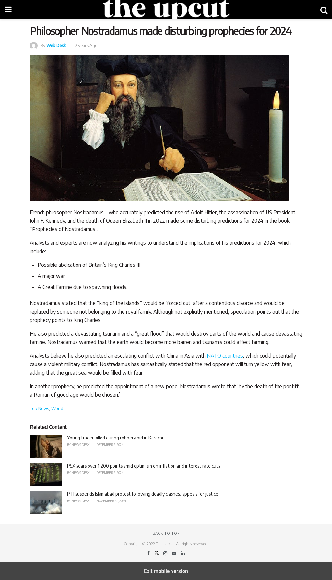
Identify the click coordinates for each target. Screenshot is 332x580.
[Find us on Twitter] (157, 553)
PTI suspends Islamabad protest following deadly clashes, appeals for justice (142, 494)
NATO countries (225, 355)
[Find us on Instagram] (165, 553)
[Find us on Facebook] (149, 553)
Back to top (166, 533)
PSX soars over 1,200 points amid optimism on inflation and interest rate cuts (143, 466)
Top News (39, 408)
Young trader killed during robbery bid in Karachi (115, 437)
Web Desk (56, 45)
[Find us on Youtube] (174, 553)
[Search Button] (324, 9)
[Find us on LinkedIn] (183, 553)
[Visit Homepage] (166, 9)
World (57, 408)
